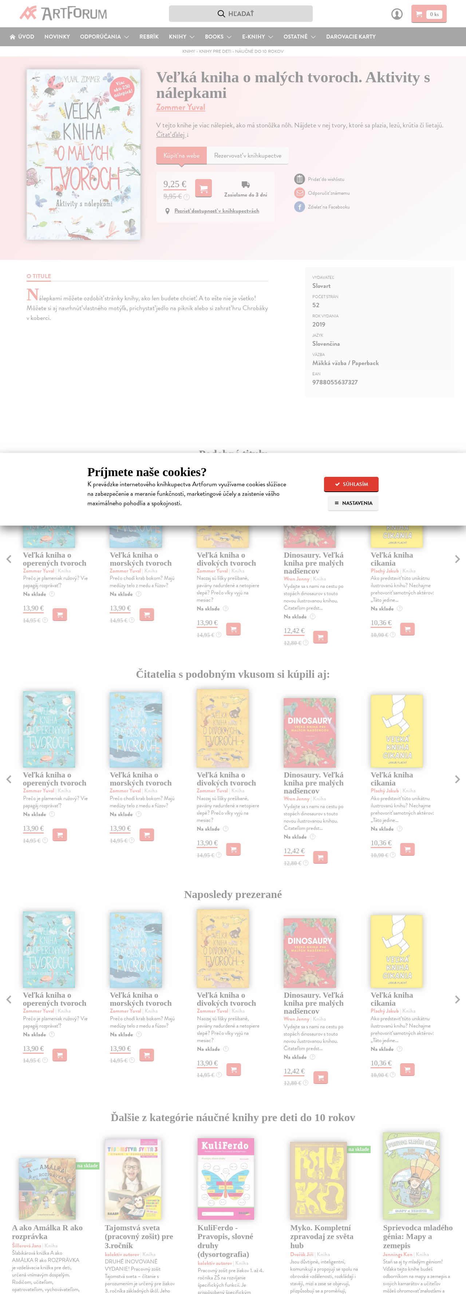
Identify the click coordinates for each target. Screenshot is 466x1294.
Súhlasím (351, 484)
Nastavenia (353, 503)
